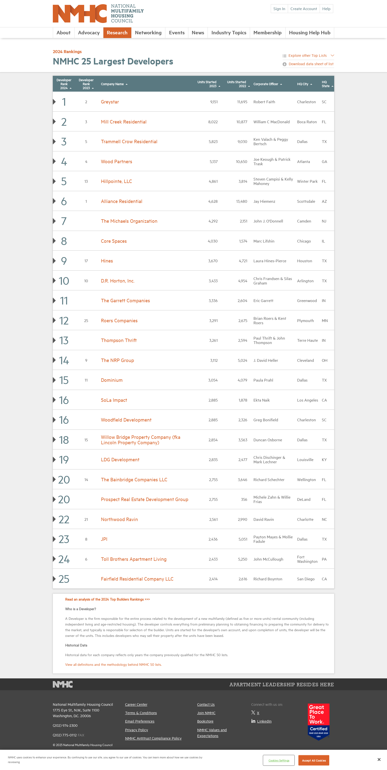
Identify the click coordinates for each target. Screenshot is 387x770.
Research (117, 32)
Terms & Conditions (141, 712)
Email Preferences (140, 721)
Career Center (136, 704)
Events (177, 32)
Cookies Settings (279, 760)
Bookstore (205, 721)
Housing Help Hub (309, 32)
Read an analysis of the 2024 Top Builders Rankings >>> (107, 599)
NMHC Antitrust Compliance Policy (153, 738)
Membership (267, 32)
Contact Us (206, 704)
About (64, 32)
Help (326, 8)
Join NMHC (206, 712)
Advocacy (89, 32)
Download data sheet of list (311, 63)
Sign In (279, 8)
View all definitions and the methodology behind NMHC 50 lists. (113, 664)
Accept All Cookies (314, 760)
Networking (148, 32)
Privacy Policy (136, 729)
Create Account (303, 8)
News (198, 32)
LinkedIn (261, 721)
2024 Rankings (67, 51)
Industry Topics (229, 32)
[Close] (379, 759)
